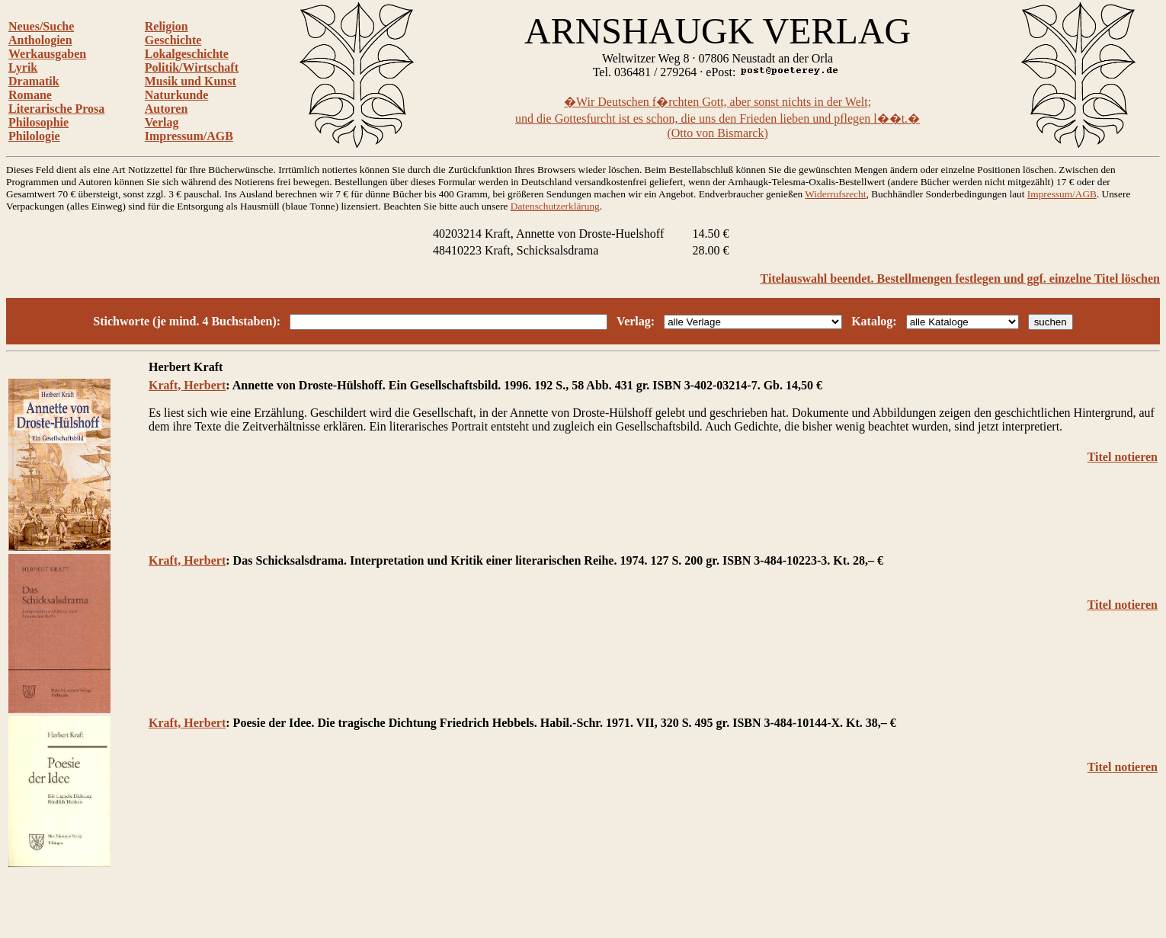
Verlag (162, 122)
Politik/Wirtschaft (192, 67)
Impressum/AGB (189, 136)
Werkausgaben (47, 53)
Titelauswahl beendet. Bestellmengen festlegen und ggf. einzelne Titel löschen (960, 278)
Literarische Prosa (56, 108)
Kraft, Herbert (187, 385)
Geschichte (173, 40)
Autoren (166, 108)
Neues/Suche (41, 26)
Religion (166, 26)
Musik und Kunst (190, 81)
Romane (30, 94)
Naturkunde (177, 94)
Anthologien (40, 40)
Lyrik (22, 67)
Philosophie (38, 122)
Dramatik (33, 81)
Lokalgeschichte (187, 53)
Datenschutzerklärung (555, 206)
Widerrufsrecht (835, 194)
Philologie (34, 136)
